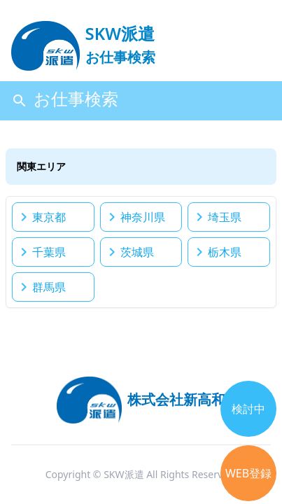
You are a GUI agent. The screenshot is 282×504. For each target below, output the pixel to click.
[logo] (83, 39)
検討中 (248, 408)
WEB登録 (248, 473)
